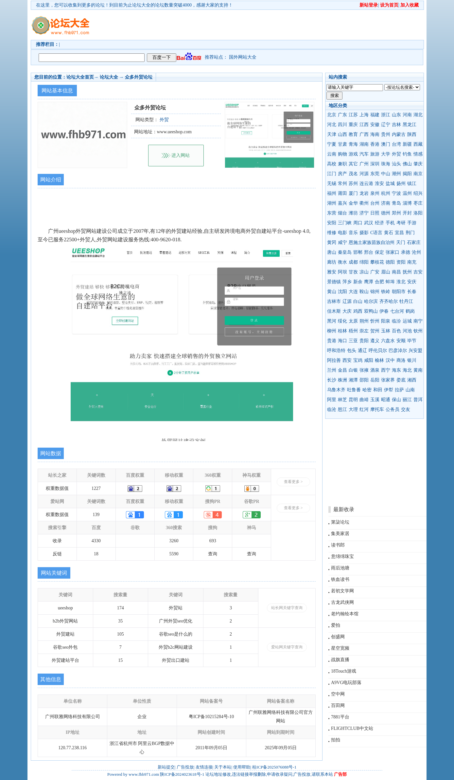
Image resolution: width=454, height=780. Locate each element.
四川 (342, 124)
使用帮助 (241, 767)
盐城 (390, 183)
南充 (411, 262)
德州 (385, 213)
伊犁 (388, 389)
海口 (342, 340)
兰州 (331, 370)
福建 (374, 114)
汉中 (390, 360)
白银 (353, 370)
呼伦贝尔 (378, 350)
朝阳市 (399, 291)
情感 (418, 154)
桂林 (342, 330)
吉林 (396, 124)
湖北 (418, 114)
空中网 (338, 694)
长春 (411, 291)
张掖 (364, 370)
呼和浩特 (336, 350)
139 (96, 514)
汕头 (396, 163)
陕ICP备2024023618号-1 (182, 774)
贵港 (331, 340)
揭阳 (407, 173)
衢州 (364, 203)
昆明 (353, 399)
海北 (407, 370)
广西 (364, 134)
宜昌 (399, 232)
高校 (331, 163)
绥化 (342, 321)
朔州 (364, 321)
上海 (364, 114)
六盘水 (388, 340)
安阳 (331, 222)
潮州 (396, 173)
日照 (374, 213)
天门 (400, 242)
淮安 (379, 183)
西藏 (418, 144)
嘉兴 (342, 203)
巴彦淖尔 (398, 350)
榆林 (379, 360)
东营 (331, 213)
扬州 (401, 183)
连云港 (366, 183)
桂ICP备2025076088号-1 (274, 767)
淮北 (401, 281)
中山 (385, 173)
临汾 (396, 321)
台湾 (396, 144)
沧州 (416, 252)
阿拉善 (334, 360)
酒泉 (374, 370)
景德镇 (334, 281)
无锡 (331, 183)
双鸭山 (371, 311)
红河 (364, 409)
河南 (407, 114)
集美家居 (340, 533)
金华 (353, 203)
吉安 (418, 271)
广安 (374, 271)
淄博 (407, 203)
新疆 (407, 144)
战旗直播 (340, 659)
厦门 (353, 193)
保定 (379, 252)
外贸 (396, 154)
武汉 (368, 222)
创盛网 (338, 636)
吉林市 (334, 301)
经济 (379, 222)
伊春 (384, 311)
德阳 (390, 262)
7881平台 (340, 717)
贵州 (385, 134)
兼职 (342, 163)
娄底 (401, 380)
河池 (407, 330)
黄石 (388, 232)
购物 (342, 154)
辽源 (347, 301)
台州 (374, 203)
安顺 (401, 340)
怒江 (342, 409)
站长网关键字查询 (287, 607)
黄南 (418, 370)
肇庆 (418, 163)
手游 (411, 222)
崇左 (364, 330)
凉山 (364, 271)
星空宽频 (340, 648)
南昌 (396, 271)
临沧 (331, 409)
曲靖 (364, 399)
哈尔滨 (371, 301)
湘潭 (353, 380)
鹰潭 (368, 281)
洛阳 (418, 213)
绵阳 (364, 262)
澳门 (385, 144)
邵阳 (364, 380)
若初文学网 (342, 590)
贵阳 (364, 340)
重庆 (353, 124)
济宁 (364, 213)
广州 (364, 163)
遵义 (374, 340)
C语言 (376, 232)
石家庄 (414, 242)
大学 (385, 154)
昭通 (385, 399)
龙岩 (364, 193)
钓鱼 (407, 154)
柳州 (331, 330)
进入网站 (180, 155)
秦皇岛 (345, 252)
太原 (353, 321)
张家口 (392, 252)
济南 (385, 203)
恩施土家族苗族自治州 (371, 242)
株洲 (342, 380)
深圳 (374, 163)
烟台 (342, 213)
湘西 (411, 380)
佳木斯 (334, 311)
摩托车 (377, 409)
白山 (357, 301)
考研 (401, 222)
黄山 (331, 291)
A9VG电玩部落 (346, 682)
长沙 (331, 380)
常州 (342, 183)
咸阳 (368, 360)
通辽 (362, 350)
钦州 (418, 330)
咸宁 (342, 242)
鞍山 (364, 291)
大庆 (347, 311)
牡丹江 (406, 301)
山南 (410, 389)
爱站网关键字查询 (287, 647)
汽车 (364, 154)
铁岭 (385, 291)
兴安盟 (415, 350)
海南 (374, 134)
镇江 (411, 183)
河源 (364, 173)
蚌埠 (390, 281)
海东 (396, 370)
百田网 (338, 705)
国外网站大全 (242, 57)
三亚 (353, 340)
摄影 (364, 232)
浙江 (385, 114)
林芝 (342, 399)
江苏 (353, 114)
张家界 (388, 380)
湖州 (331, 203)
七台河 (397, 311)
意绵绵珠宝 (342, 556)
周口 (357, 222)
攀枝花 (377, 262)
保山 (396, 399)
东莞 (374, 173)
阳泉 (385, 321)
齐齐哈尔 (388, 301)
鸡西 (357, 311)
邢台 (368, 252)
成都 (353, 262)
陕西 (411, 134)
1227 (96, 488)
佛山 (407, 163)
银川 (411, 360)
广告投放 (185, 767)
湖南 (364, 144)
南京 (418, 173)
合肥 (379, 281)
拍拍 (335, 739)
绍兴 (418, 193)
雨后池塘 (340, 568)
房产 (342, 173)
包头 (351, 350)
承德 (405, 252)
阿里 (331, 399)
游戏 (353, 154)
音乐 (353, 232)
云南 (331, 154)
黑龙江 (409, 124)
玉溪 (374, 399)
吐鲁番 (354, 389)
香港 (374, 144)
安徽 (374, 124)
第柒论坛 (340, 522)
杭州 (385, 193)
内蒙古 (399, 134)
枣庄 (418, 203)
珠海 (385, 163)
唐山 (331, 252)
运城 (407, 321)
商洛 (401, 360)
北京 (331, 114)
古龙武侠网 (342, 602)
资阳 (401, 262)
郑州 (396, 213)
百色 (396, 330)
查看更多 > (293, 481)
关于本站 (222, 767)
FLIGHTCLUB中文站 (352, 728)
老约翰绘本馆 (344, 613)
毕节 (411, 340)
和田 (377, 389)
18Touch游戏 (343, 671)
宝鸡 (357, 360)
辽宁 (385, 124)
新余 (357, 281)
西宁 (385, 370)
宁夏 (331, 144)
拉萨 (399, 389)
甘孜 (353, 271)
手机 (390, 222)
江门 (331, 173)
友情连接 (204, 767)
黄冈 (331, 242)
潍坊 (353, 213)
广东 (342, 114)
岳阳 (374, 380)
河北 (331, 124)
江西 (364, 124)
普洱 (418, 399)
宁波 (396, 193)
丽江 (407, 399)
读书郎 (338, 545)
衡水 (342, 262)
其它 (353, 163)
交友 (405, 409)
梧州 (353, 330)
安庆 (411, 281)
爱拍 (335, 625)
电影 (342, 232)
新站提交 (166, 767)
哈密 (367, 389)
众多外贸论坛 (138, 77)
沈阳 (342, 291)
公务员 (392, 409)
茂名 (353, 173)
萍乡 (347, 281)
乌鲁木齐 (336, 389)
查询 (212, 553)
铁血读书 (340, 579)
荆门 (410, 232)
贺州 (374, 330)
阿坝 (342, 271)
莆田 (342, 193)
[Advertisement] (264, 25)
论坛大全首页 (80, 77)
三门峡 (345, 222)
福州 (331, 193)
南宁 (418, 321)
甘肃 (342, 144)
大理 (353, 409)
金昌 (342, 370)
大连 (353, 291)
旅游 (374, 154)
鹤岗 (410, 311)
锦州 (374, 291)
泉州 (374, 193)
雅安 (331, 271)
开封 (407, 213)
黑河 (331, 321)
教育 (353, 134)
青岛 (396, 203)
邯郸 (357, 252)
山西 (342, 134)
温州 (407, 193)
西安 (347, 360)
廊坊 (331, 262)
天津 (331, 134)
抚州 (407, 271)
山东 (396, 114)
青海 (353, 144)
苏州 (353, 183)
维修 (331, 232)
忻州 (374, 321)
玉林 (385, 330)
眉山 (385, 271)
